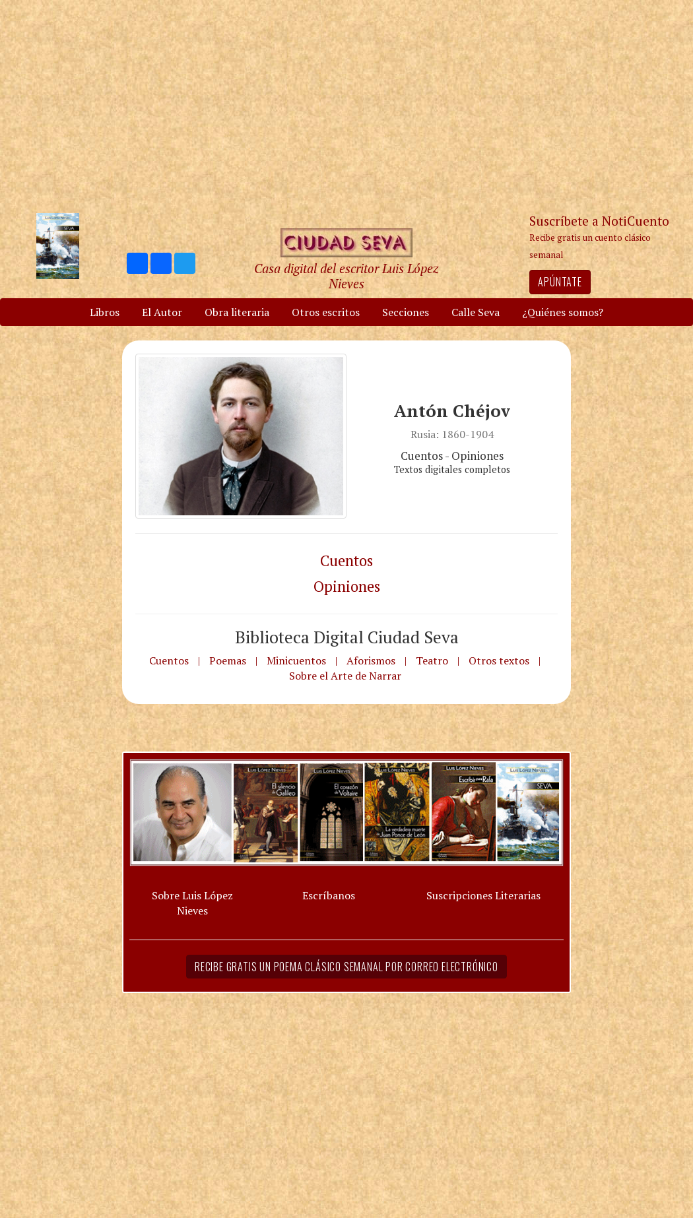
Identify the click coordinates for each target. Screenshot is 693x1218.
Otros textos (499, 660)
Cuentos (346, 560)
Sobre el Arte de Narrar (345, 675)
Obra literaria (237, 312)
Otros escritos (326, 312)
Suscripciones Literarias (483, 895)
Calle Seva (475, 312)
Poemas (227, 660)
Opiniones (347, 586)
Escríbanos (328, 895)
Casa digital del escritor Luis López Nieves (346, 276)
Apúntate (559, 282)
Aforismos (370, 660)
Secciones (405, 312)
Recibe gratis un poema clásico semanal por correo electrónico (346, 967)
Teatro (432, 660)
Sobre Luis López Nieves (192, 903)
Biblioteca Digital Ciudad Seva (347, 636)
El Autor (162, 312)
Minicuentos (296, 660)
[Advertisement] (346, 105)
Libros (104, 312)
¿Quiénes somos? (562, 312)
